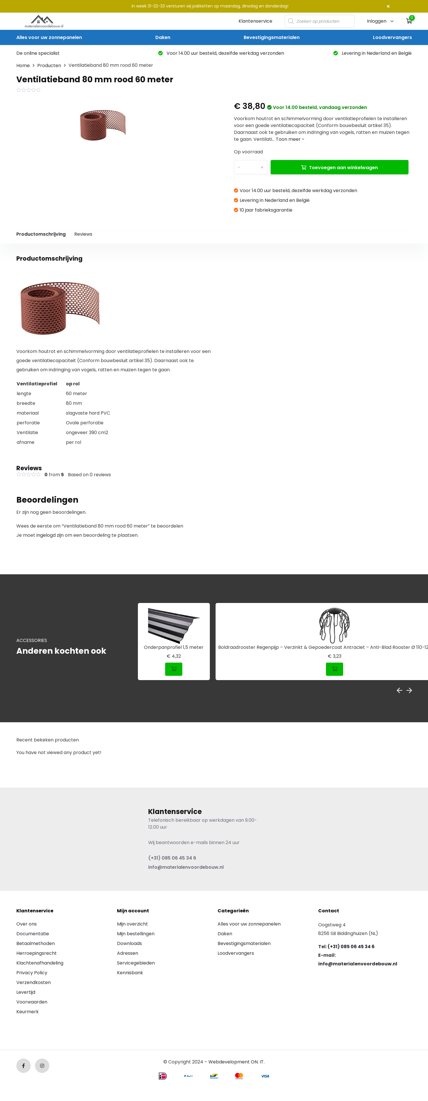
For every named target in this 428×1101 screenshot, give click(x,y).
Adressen (127, 953)
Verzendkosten (33, 982)
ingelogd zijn (50, 535)
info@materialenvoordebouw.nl (186, 867)
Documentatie (32, 933)
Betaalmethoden (35, 943)
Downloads (129, 943)
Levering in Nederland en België (372, 53)
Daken (162, 37)
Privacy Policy (31, 972)
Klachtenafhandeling (39, 963)
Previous (399, 690)
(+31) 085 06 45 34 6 (172, 858)
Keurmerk (27, 1011)
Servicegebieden (136, 963)
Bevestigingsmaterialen (272, 37)
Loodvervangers (392, 37)
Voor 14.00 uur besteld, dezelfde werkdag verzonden (221, 53)
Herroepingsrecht (36, 953)
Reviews (83, 234)
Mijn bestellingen (136, 933)
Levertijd (25, 992)
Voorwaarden (31, 1002)
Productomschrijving (41, 234)
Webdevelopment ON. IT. (236, 1062)
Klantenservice (255, 21)
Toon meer (290, 139)
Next (409, 690)
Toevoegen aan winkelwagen (343, 167)
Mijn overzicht (132, 924)
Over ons (26, 924)
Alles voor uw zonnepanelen (49, 37)
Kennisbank (130, 972)
